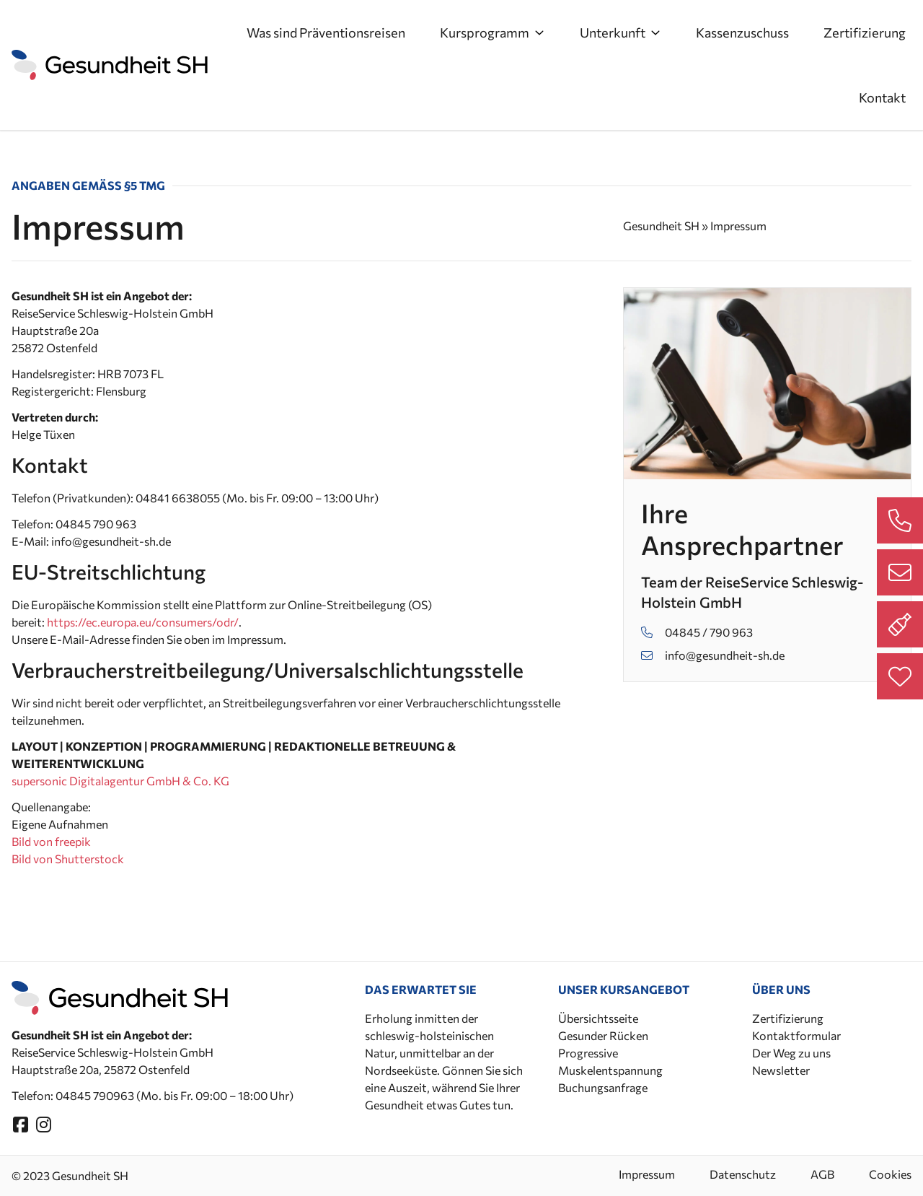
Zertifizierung (864, 32)
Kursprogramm (492, 32)
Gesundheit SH (661, 225)
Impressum (647, 1174)
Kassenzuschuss (742, 32)
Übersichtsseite (598, 1018)
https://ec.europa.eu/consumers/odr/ (143, 622)
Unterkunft (620, 32)
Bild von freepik (51, 841)
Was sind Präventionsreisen (326, 32)
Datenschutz (743, 1174)
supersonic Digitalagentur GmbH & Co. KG (120, 780)
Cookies (890, 1174)
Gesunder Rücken (603, 1035)
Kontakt (882, 97)
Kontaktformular (796, 1035)
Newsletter (781, 1070)
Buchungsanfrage (603, 1087)
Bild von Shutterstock (68, 858)
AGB (822, 1174)
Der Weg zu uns (791, 1053)
